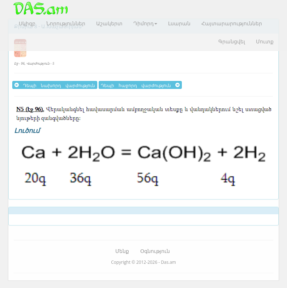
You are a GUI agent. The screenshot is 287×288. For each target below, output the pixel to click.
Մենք (122, 251)
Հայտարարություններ (231, 23)
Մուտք (265, 41)
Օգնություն (155, 251)
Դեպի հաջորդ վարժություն (140, 84)
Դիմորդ (145, 23)
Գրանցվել (231, 41)
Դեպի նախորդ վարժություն (54, 84)
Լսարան (179, 23)
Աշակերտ (109, 23)
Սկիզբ (27, 23)
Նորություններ (65, 23)
